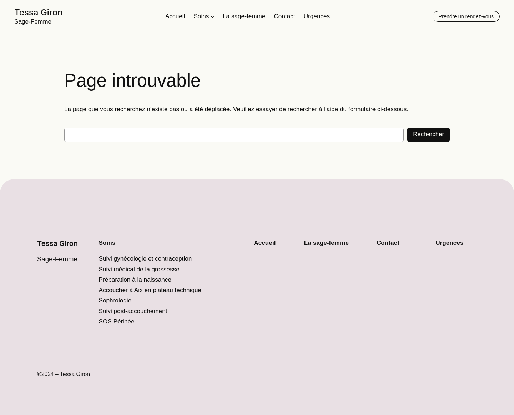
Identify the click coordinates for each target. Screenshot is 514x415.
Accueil (265, 242)
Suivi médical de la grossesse (139, 269)
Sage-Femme (32, 21)
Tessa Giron (38, 12)
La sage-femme (326, 242)
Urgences (449, 242)
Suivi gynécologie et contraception (145, 258)
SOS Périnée (116, 321)
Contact (388, 242)
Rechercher (428, 134)
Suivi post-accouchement (133, 311)
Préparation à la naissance (135, 279)
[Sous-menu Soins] (212, 16)
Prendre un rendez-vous (466, 16)
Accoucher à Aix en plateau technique (150, 289)
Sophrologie (115, 300)
